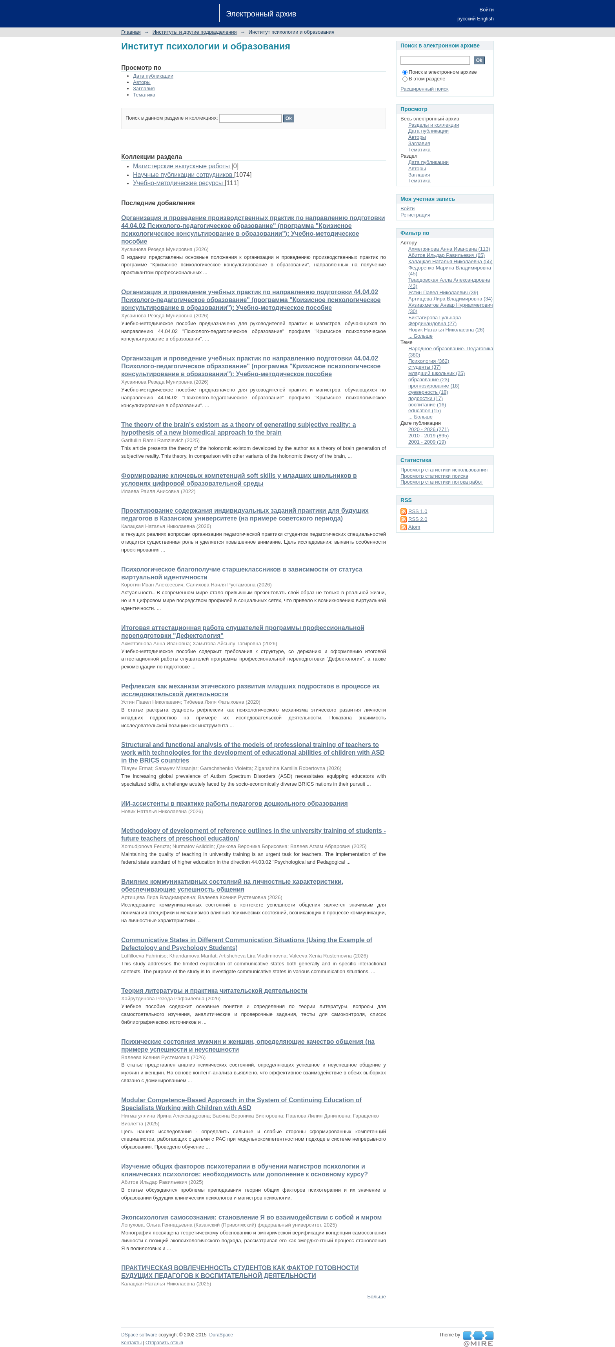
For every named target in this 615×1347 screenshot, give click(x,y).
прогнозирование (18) (434, 386)
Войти (487, 10)
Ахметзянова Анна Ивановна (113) (449, 249)
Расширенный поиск (424, 89)
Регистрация (415, 215)
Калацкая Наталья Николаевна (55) (450, 261)
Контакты (131, 1342)
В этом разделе (423, 79)
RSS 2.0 (417, 519)
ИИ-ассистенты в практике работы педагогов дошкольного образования (234, 803)
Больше (377, 1297)
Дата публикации (153, 76)
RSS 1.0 (417, 511)
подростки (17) (425, 398)
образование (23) (428, 379)
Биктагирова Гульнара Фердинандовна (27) (434, 321)
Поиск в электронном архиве (439, 72)
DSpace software (139, 1335)
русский (466, 19)
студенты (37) (424, 367)
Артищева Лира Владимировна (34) (450, 299)
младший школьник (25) (436, 373)
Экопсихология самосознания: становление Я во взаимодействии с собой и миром (251, 1217)
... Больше (420, 336)
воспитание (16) (427, 405)
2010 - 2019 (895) (428, 436)
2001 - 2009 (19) (427, 442)
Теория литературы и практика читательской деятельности (214, 990)
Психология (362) (428, 361)
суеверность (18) (428, 392)
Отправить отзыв (164, 1342)
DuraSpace (221, 1335)
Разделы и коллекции (433, 125)
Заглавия (144, 88)
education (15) (424, 410)
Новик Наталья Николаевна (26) (446, 330)
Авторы (142, 82)
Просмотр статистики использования (444, 470)
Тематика (144, 95)
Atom (414, 527)
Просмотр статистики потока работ (441, 482)
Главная (130, 32)
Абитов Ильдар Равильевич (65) (446, 255)
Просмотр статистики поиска (434, 476)
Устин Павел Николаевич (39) (443, 292)
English (485, 19)
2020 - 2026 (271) (428, 429)
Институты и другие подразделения (195, 32)
